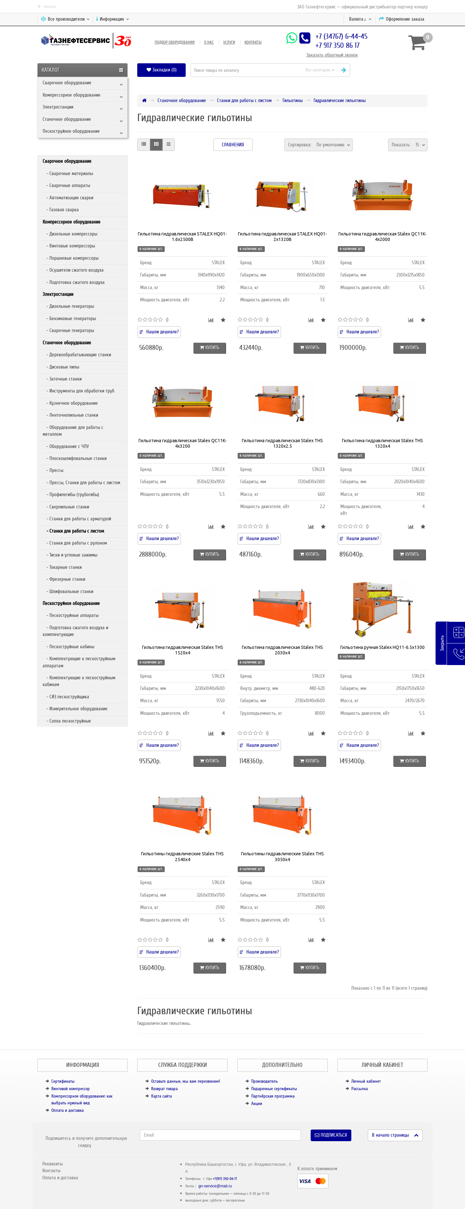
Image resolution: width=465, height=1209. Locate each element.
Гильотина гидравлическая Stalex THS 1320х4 (382, 443)
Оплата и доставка (67, 1110)
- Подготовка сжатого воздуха (74, 282)
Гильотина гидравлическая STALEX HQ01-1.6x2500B (182, 236)
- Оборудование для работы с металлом (73, 430)
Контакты (253, 42)
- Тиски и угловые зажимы (70, 555)
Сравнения (233, 145)
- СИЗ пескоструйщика (66, 697)
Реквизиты (52, 1164)
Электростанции (58, 107)
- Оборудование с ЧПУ (66, 446)
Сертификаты (63, 1081)
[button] (391, 70)
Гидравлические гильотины (340, 100)
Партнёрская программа (272, 1096)
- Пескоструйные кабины (68, 647)
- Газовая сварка (61, 210)
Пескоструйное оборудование (71, 131)
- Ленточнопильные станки (70, 415)
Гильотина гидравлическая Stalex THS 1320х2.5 (282, 443)
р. (360, 19)
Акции (256, 1103)
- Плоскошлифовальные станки (75, 458)
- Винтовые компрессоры (69, 246)
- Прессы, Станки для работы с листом (81, 482)
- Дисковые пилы (61, 367)
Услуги (229, 42)
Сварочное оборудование (67, 83)
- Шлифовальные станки (68, 591)
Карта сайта (161, 1096)
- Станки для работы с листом (73, 531)
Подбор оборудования (175, 42)
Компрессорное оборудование (71, 95)
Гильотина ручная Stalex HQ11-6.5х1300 (382, 647)
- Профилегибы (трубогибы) (71, 494)
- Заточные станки (62, 379)
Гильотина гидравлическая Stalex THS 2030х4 (282, 650)
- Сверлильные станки (66, 507)
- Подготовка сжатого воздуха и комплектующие (75, 631)
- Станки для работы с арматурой (77, 519)
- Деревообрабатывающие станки (77, 355)
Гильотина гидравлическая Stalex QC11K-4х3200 (183, 443)
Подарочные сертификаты (274, 1088)
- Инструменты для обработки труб (78, 391)
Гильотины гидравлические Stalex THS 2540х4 (182, 856)
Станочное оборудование (67, 119)
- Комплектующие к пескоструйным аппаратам (79, 662)
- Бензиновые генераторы (69, 318)
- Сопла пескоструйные (67, 721)
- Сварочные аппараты (66, 185)
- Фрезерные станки (64, 579)
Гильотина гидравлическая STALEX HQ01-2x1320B (282, 236)
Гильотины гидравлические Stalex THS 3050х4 (282, 856)
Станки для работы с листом (244, 100)
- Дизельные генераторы (68, 306)
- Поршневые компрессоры (70, 258)
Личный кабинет (366, 1081)
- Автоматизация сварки (68, 198)
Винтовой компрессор (70, 1088)
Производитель (264, 1081)
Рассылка (359, 1088)
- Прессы (53, 470)
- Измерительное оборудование (75, 709)
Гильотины (293, 100)
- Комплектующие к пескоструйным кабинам (79, 681)
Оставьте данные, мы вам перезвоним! (185, 1081)
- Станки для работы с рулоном (75, 543)
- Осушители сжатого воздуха (73, 270)
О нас (209, 42)
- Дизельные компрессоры (70, 234)
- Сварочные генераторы (68, 330)
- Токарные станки (62, 567)
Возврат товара (164, 1088)
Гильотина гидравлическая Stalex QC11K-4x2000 (382, 236)
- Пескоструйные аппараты (70, 615)
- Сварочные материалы (68, 173)
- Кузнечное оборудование (70, 403)
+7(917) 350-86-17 (225, 1178)
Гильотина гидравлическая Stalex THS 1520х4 (182, 650)
